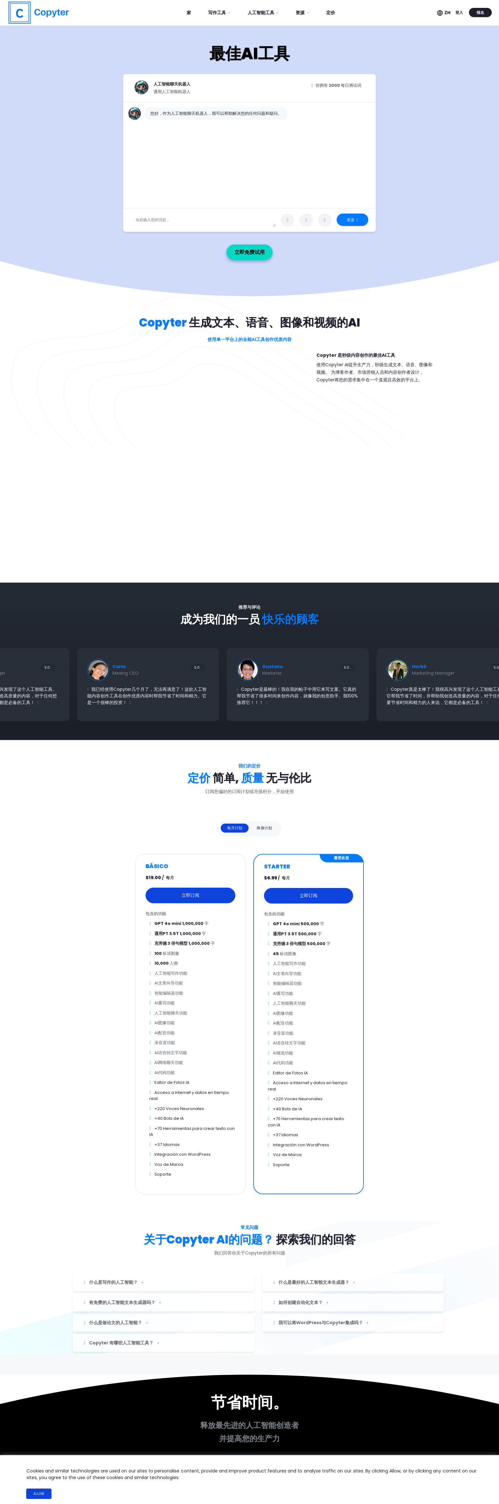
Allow (38, 1493)
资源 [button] (300, 12)
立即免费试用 (263, 247)
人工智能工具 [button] (261, 12)
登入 (457, 12)
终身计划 (264, 822)
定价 (330, 12)
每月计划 (234, 822)
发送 (352, 219)
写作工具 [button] (217, 12)
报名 (479, 12)
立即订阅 (190, 890)
